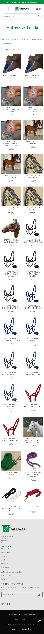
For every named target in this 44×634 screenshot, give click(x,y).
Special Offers (5, 567)
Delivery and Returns (8, 576)
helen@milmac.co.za (8, 546)
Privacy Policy (21, 620)
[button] (39, 9)
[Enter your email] (22, 594)
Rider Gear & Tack (14, 39)
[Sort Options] (11, 49)
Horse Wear (25, 39)
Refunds (4, 579)
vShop (17, 624)
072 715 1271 (5, 548)
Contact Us (5, 564)
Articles (3, 560)
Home (3, 39)
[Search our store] (22, 16)
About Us (4, 556)
